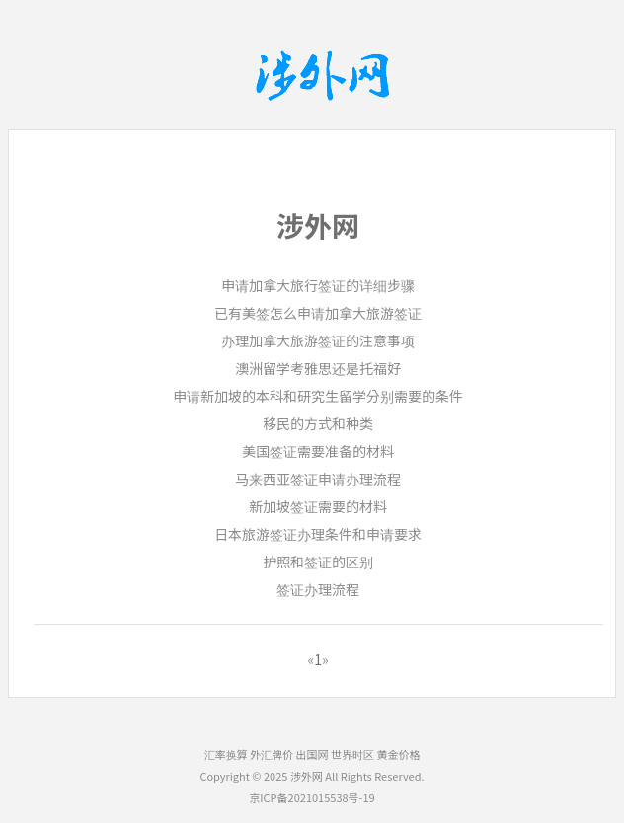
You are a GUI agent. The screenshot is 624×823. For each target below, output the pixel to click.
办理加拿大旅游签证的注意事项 (318, 340)
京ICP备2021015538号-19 (311, 797)
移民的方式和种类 (318, 423)
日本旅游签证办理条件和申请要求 (318, 534)
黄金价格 (398, 754)
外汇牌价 (271, 754)
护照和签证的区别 (318, 561)
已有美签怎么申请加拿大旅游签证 (318, 313)
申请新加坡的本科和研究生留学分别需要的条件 (318, 396)
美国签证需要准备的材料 (318, 451)
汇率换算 (226, 754)
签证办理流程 (317, 589)
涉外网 (306, 776)
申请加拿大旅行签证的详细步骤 (318, 285)
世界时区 (352, 754)
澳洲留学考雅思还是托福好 (318, 368)
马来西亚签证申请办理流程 (318, 478)
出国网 (312, 754)
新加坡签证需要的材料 (318, 506)
